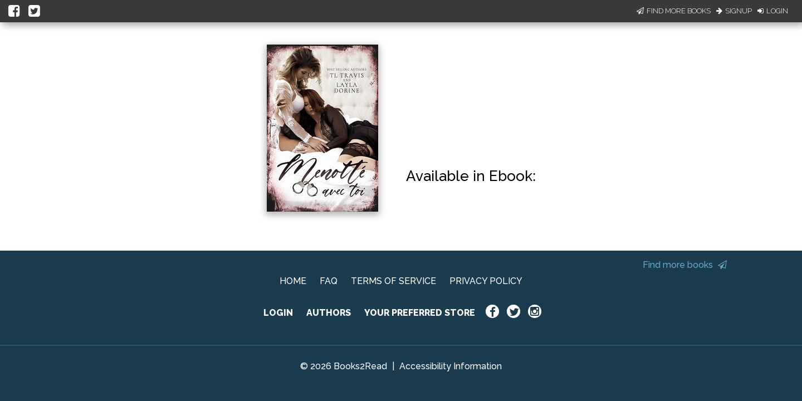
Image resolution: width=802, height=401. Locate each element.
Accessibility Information (450, 366)
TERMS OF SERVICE (393, 281)
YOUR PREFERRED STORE (419, 312)
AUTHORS (328, 312)
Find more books (685, 265)
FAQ (329, 281)
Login (772, 11)
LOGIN (278, 312)
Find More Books (674, 11)
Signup (734, 11)
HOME (293, 281)
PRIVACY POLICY (485, 281)
